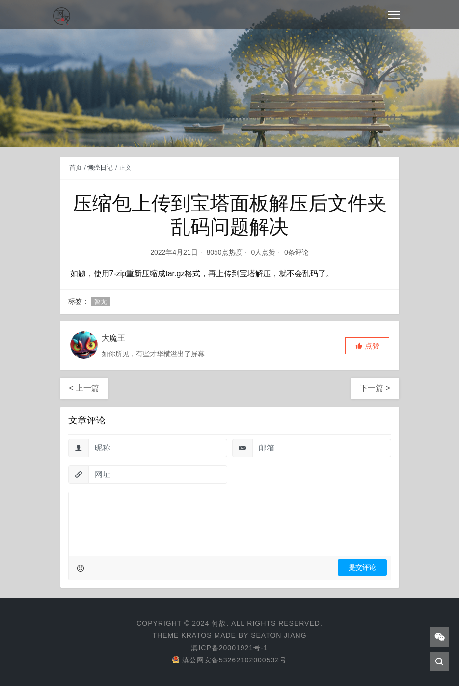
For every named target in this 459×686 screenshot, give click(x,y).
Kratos (196, 635)
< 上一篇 (84, 388)
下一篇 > (375, 388)
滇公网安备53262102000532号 (229, 660)
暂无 (100, 301)
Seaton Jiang (278, 635)
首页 (75, 167)
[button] (367, 345)
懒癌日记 (100, 167)
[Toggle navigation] (393, 15)
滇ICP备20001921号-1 (229, 648)
